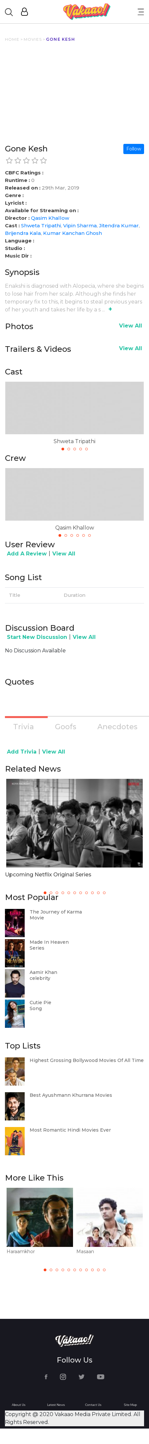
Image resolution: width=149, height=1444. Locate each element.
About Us (18, 1405)
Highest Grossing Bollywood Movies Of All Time (87, 1060)
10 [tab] (98, 1270)
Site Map (130, 1405)
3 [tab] (74, 449)
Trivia (23, 726)
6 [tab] (89, 535)
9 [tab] (92, 1270)
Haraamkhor (21, 1251)
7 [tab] (80, 1270)
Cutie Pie (40, 1002)
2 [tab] (68, 449)
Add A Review (27, 554)
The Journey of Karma (56, 912)
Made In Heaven (49, 942)
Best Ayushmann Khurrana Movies (71, 1095)
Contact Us (93, 1405)
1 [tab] (63, 449)
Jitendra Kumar (119, 225)
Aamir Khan (43, 972)
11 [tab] (104, 1270)
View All (130, 326)
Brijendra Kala (23, 233)
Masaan (85, 1251)
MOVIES (33, 39)
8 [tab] (86, 1270)
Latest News (56, 1405)
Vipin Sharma (80, 225)
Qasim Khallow (50, 218)
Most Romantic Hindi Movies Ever (70, 1130)
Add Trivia (22, 752)
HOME (12, 39)
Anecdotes (117, 726)
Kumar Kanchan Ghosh (72, 233)
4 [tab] (80, 449)
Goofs (65, 726)
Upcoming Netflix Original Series (48, 874)
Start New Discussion (37, 637)
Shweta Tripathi (41, 225)
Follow (133, 149)
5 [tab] (86, 449)
